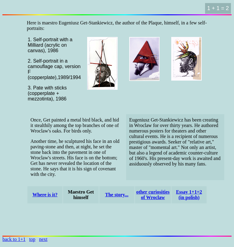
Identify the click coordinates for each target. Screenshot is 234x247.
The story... (116, 194)
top (32, 239)
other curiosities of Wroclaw (152, 194)
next (43, 239)
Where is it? (44, 194)
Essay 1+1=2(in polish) (189, 194)
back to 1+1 (14, 239)
